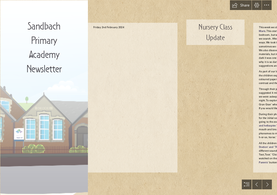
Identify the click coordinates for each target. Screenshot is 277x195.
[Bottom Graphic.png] (44, 97)
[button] (241, 5)
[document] (138, 97)
